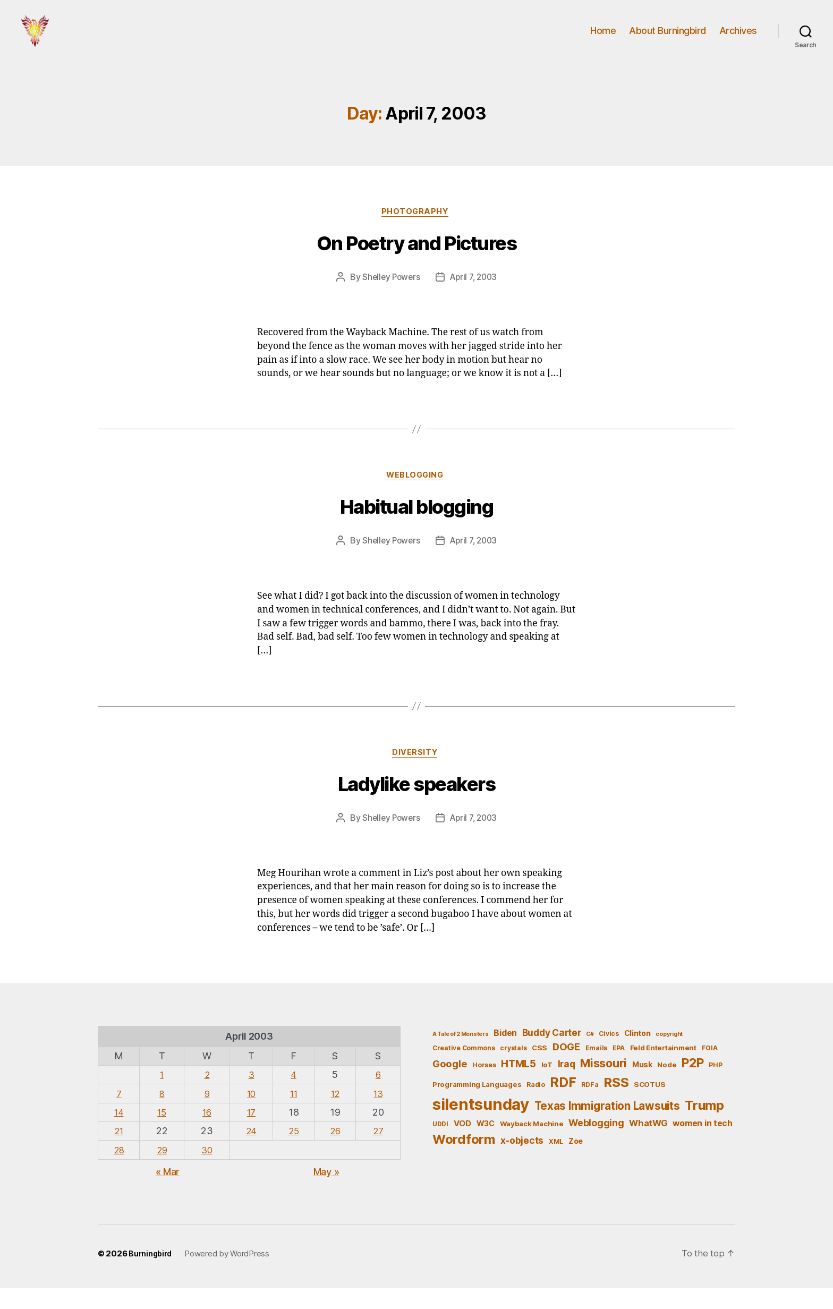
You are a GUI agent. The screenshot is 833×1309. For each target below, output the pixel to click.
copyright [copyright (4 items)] (669, 1054)
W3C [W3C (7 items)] (486, 1144)
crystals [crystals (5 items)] (513, 1069)
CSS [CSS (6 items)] (539, 1069)
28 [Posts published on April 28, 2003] (119, 1170)
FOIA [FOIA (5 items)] (710, 1069)
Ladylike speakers (417, 805)
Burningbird (151, 1275)
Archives (738, 38)
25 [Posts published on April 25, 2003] (292, 1152)
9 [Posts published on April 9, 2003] (206, 1114)
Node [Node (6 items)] (666, 1086)
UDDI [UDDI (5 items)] (440, 1145)
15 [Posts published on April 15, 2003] (162, 1132)
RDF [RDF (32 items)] (563, 1103)
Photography (416, 229)
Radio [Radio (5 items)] (535, 1106)
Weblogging (417, 494)
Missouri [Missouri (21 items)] (603, 1084)
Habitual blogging (417, 526)
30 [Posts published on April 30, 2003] (206, 1170)
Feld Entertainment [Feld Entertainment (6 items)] (663, 1069)
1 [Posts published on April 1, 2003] (162, 1095)
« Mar (168, 1192)
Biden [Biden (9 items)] (505, 1054)
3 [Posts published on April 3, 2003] (249, 1095)
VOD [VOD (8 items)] (462, 1144)
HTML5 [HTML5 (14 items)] (518, 1085)
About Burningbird (667, 38)
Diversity (416, 773)
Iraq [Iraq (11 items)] (566, 1085)
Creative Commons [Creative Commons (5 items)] (463, 1069)
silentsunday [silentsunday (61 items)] (480, 1125)
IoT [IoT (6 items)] (546, 1086)
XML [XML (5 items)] (556, 1163)
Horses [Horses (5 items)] (484, 1086)
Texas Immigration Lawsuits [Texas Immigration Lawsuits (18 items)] (607, 1126)
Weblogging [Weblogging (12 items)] (596, 1143)
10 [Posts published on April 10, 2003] (250, 1114)
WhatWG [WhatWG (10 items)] (648, 1143)
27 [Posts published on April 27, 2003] (378, 1152)
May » (326, 1192)
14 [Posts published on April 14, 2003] (119, 1132)
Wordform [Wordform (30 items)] (463, 1160)
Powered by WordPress (229, 1275)
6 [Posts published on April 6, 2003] (379, 1095)
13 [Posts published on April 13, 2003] (378, 1114)
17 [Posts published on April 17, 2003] (249, 1132)
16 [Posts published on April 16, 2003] (206, 1132)
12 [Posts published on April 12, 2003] (335, 1114)
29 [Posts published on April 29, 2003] (162, 1170)
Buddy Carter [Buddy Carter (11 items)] (551, 1053)
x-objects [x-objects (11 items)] (522, 1161)
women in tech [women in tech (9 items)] (703, 1144)
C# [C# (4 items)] (589, 1054)
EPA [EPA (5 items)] (619, 1069)
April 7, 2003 (474, 295)
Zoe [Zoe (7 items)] (575, 1162)
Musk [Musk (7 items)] (642, 1085)
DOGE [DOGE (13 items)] (566, 1068)
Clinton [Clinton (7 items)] (637, 1053)
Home (603, 38)
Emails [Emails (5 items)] (596, 1069)
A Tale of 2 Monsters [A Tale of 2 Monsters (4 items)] (460, 1054)
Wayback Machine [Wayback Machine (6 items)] (532, 1144)
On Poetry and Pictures (416, 261)
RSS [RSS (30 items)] (616, 1103)
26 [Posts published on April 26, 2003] (335, 1152)
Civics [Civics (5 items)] (608, 1054)
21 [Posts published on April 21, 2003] (119, 1152)
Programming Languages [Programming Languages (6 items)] (476, 1105)
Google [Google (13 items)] (449, 1085)
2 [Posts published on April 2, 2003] (206, 1095)
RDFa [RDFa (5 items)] (589, 1106)
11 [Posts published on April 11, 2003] (292, 1114)
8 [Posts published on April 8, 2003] (162, 1114)
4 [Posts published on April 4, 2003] (293, 1095)
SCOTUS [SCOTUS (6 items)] (649, 1105)
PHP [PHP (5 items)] (715, 1086)
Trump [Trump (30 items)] (704, 1126)
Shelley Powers (389, 295)
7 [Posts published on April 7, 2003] (119, 1114)
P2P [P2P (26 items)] (692, 1084)
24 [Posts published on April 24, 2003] (250, 1152)
